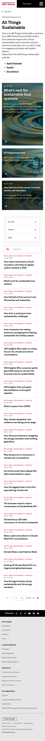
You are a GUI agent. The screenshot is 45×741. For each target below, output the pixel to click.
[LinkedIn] (34, 613)
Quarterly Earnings (9, 658)
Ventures (5, 634)
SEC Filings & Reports (10, 662)
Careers (5, 695)
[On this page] (22, 249)
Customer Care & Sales (11, 672)
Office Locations (8, 685)
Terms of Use (6, 723)
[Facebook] (21, 613)
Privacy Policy (28, 723)
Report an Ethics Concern (11, 681)
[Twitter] (16, 613)
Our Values (6, 626)
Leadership (6, 704)
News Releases (8, 653)
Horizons (6, 12)
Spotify (10, 67)
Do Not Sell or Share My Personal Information (17, 729)
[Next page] (33, 598)
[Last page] (38, 598)
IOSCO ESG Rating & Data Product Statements (19, 708)
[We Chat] (38, 613)
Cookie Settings (9, 719)
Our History (6, 630)
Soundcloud (12, 71)
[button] (22, 222)
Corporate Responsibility (11, 700)
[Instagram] (25, 613)
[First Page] (7, 598)
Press (4, 639)
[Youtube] (29, 613)
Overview (5, 649)
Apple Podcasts (14, 63)
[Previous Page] (11, 598)
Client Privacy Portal (9, 726)
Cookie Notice (17, 723)
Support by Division (9, 677)
